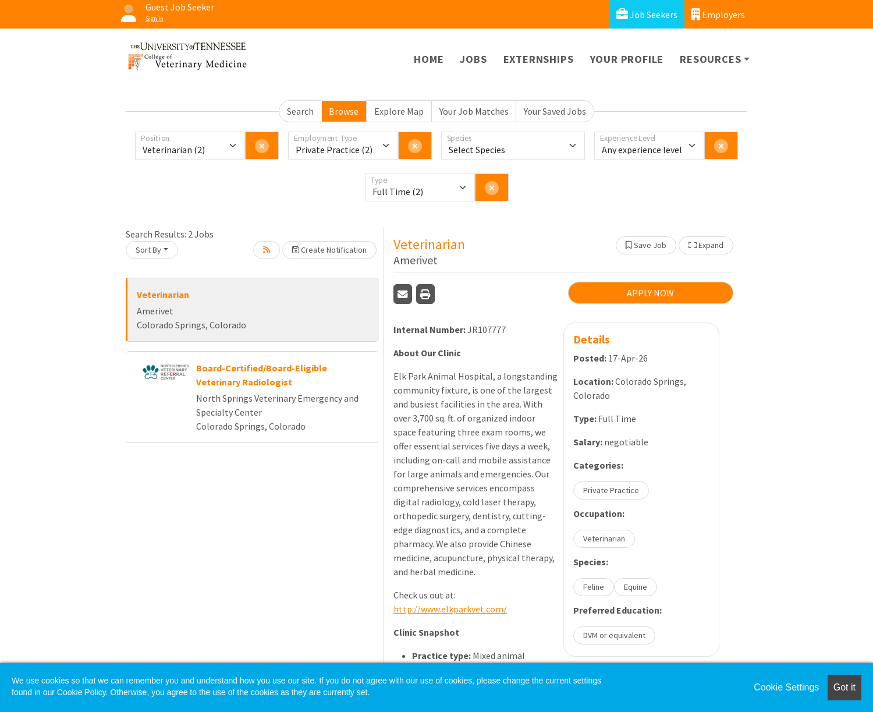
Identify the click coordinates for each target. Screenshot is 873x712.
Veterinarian (163, 294)
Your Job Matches (474, 111)
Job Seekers (646, 14)
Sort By (148, 250)
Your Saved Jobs (555, 111)
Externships (538, 59)
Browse (344, 111)
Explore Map (399, 111)
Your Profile (627, 59)
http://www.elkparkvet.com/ (450, 609)
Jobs (473, 59)
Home (428, 59)
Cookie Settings (786, 687)
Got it (844, 687)
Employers (718, 14)
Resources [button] (710, 59)
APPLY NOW (650, 293)
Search (300, 111)
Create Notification (329, 250)
